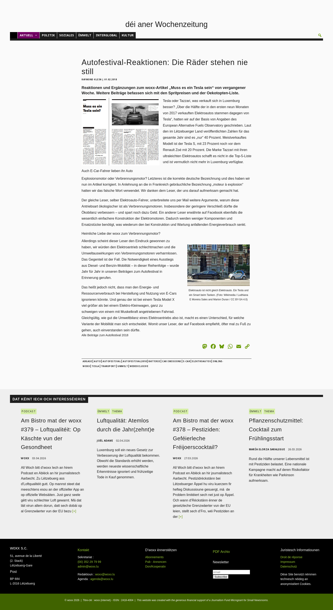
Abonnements (154, 557)
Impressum (287, 561)
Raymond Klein (92, 79)
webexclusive (139, 366)
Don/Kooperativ (155, 566)
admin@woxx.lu (88, 566)
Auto (97, 361)
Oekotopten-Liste (222, 93)
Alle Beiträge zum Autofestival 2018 (105, 335)
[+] (74, 511)
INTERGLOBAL (106, 35)
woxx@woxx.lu (105, 574)
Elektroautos (201, 361)
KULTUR (128, 35)
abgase (87, 361)
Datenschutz (288, 566)
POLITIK (48, 35)
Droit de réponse (291, 557)
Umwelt (122, 366)
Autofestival (112, 361)
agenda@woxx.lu (101, 579)
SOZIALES (66, 35)
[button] (320, 35)
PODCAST (28, 411)
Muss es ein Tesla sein (191, 88)
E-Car (186, 361)
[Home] (13, 35)
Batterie (154, 361)
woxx (25, 458)
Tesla (95, 366)
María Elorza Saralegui (267, 449)
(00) (89, 561)
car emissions (171, 361)
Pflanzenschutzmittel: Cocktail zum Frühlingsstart (276, 429)
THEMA (117, 411)
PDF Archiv (221, 552)
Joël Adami (105, 440)
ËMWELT (84, 35)
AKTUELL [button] (28, 35)
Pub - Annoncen (155, 561)
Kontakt (83, 550)
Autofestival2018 (135, 361)
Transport (108, 366)
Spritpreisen (179, 93)
